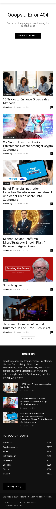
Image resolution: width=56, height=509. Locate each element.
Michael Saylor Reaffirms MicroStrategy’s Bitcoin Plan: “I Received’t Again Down (24, 242)
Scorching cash (13, 285)
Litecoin (7, 234)
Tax (5, 280)
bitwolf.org (7, 107)
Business (7, 94)
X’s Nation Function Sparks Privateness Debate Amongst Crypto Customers (28, 145)
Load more (28, 338)
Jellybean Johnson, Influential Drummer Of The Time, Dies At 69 (26, 326)
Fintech (6, 184)
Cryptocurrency (9, 137)
